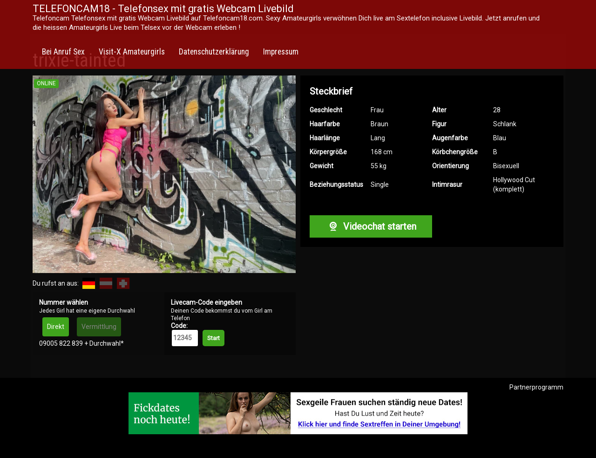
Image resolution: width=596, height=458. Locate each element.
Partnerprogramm (536, 387)
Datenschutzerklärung (214, 51)
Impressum (280, 51)
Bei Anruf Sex (63, 51)
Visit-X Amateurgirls (132, 51)
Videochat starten (370, 226)
